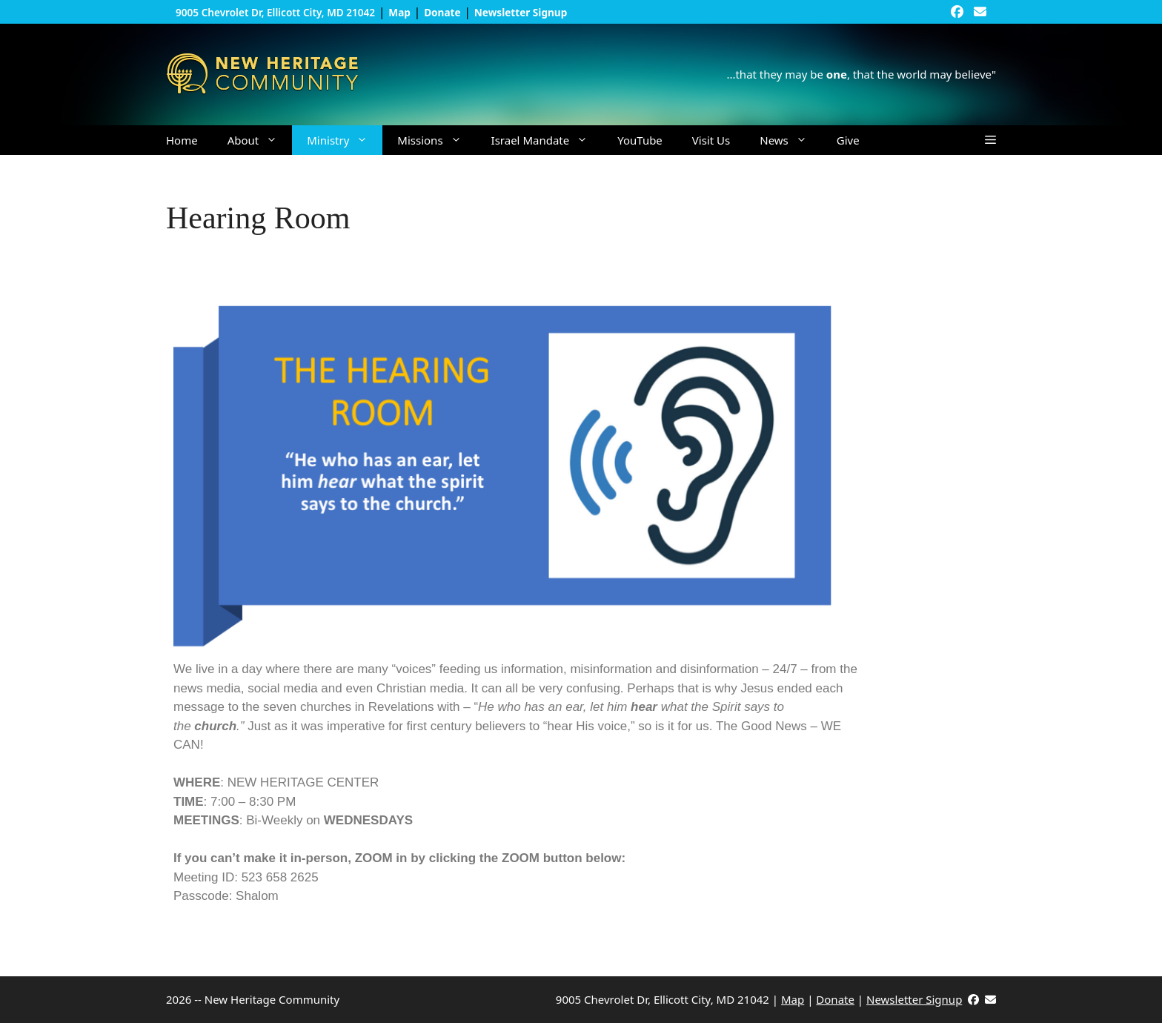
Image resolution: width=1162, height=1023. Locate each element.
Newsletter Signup (914, 999)
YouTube (640, 140)
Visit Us (711, 140)
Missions (436, 140)
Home (182, 140)
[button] (990, 140)
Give (848, 140)
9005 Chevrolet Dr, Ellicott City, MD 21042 (275, 12)
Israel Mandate (547, 140)
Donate (835, 999)
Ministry (344, 140)
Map (792, 999)
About (260, 140)
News (791, 140)
